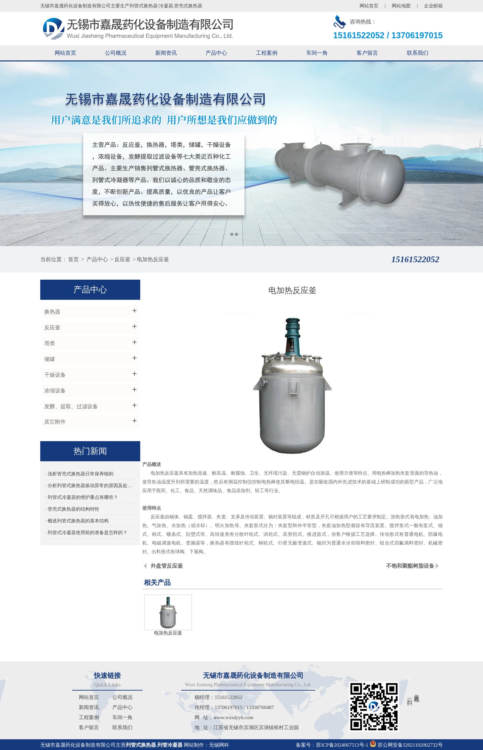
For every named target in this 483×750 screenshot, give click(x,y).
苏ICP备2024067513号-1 (342, 744)
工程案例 (266, 53)
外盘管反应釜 (169, 566)
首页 (73, 259)
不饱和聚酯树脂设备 (410, 566)
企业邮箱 (433, 5)
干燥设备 (54, 375)
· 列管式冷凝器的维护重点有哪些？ (81, 498)
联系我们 (417, 53)
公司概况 (115, 53)
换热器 (52, 312)
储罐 (49, 359)
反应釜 (122, 259)
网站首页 (369, 5)
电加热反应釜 (153, 259)
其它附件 (54, 422)
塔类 (49, 343)
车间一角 (317, 53)
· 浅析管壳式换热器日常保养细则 (79, 474)
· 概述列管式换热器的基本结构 (76, 521)
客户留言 (367, 53)
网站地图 (401, 5)
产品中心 (216, 53)
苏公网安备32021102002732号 (406, 744)
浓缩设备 (54, 391)
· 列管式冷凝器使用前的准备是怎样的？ (86, 533)
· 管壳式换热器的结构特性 (72, 509)
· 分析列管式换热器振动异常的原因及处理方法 (87, 486)
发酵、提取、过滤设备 (70, 407)
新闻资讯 (166, 53)
